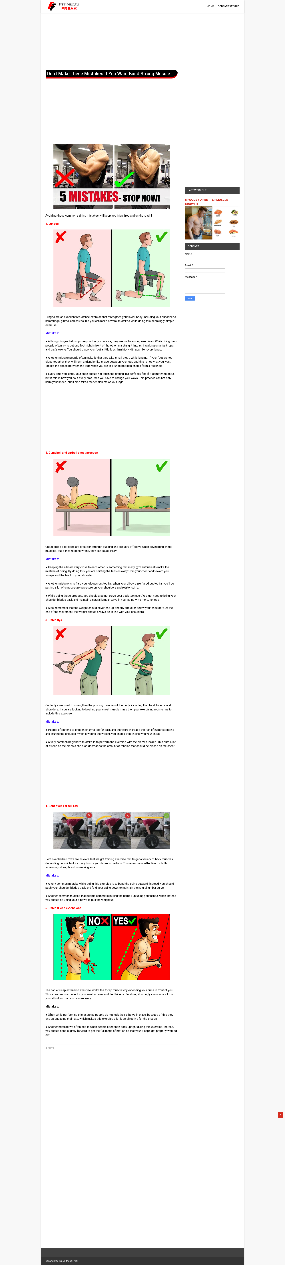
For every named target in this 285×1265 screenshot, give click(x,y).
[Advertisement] (142, 40)
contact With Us (229, 6)
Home (210, 6)
